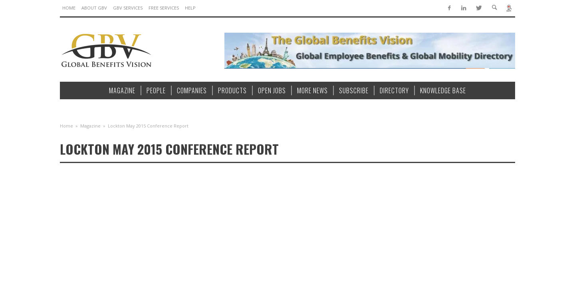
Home (66, 126)
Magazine (90, 126)
